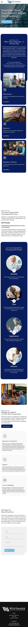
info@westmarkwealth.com (14, 624)
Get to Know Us (6, 426)
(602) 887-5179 (15, 623)
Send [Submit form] (7, 550)
